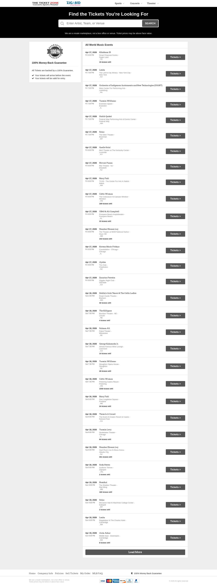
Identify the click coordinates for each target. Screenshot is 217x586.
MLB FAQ (97, 573)
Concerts (136, 3)
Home (32, 573)
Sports (119, 3)
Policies (59, 573)
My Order (85, 573)
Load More (135, 552)
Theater (153, 3)
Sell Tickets (72, 573)
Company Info (45, 573)
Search (150, 23)
